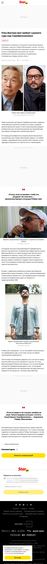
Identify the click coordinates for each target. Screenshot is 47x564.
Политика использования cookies (13, 514)
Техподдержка (23, 516)
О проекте (16, 508)
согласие (7, 553)
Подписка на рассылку (12, 475)
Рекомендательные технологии (34, 514)
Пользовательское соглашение (34, 511)
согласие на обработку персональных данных (24, 478)
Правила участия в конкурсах (13, 511)
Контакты (24, 508)
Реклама (31, 508)
